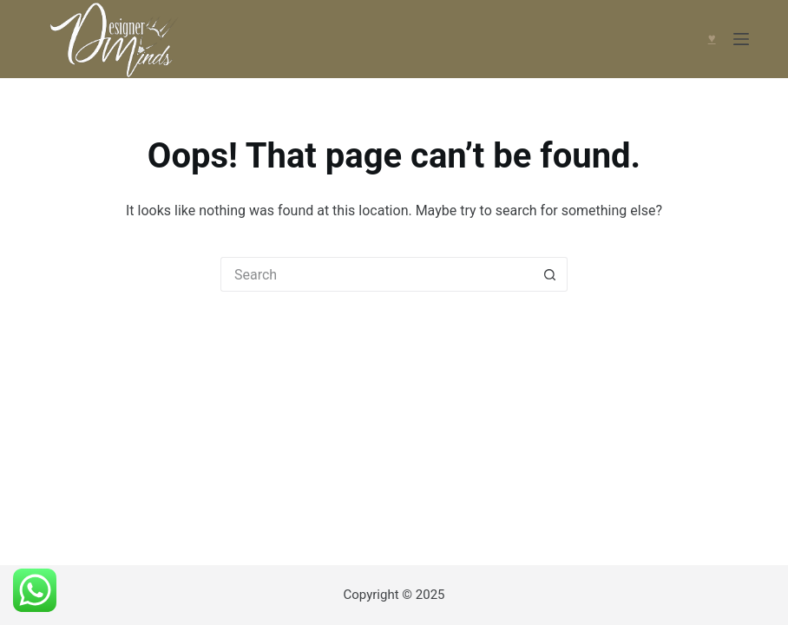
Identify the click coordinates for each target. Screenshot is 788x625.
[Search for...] (376, 274)
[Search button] (550, 274)
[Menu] (741, 39)
